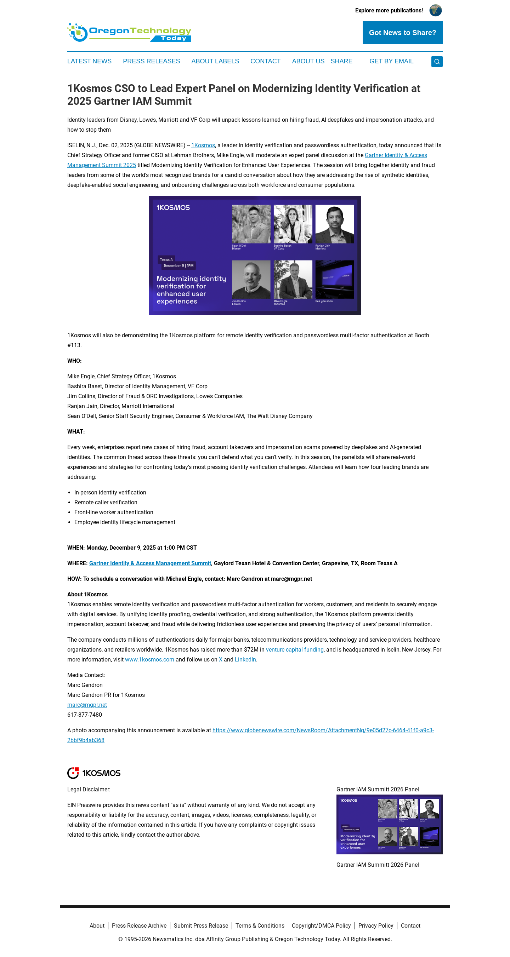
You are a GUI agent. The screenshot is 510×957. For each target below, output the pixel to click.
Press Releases (151, 61)
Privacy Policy (375, 925)
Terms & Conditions (260, 925)
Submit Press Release (201, 925)
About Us (308, 61)
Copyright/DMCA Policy (321, 925)
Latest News (89, 61)
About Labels (215, 61)
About (97, 925)
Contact (265, 61)
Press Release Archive (139, 925)
